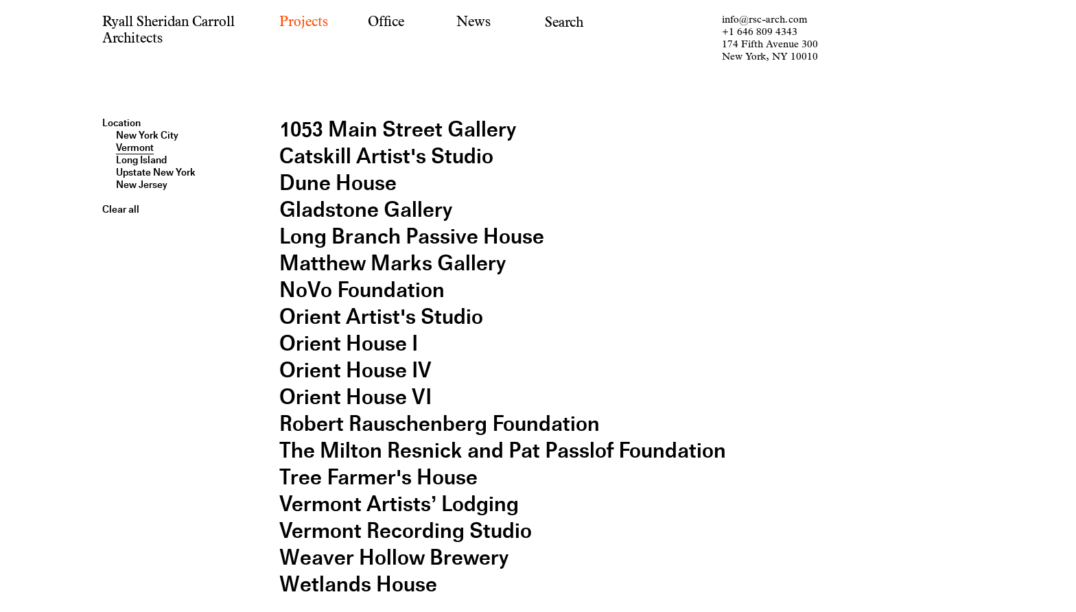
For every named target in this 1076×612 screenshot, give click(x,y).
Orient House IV (355, 370)
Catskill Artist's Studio (386, 156)
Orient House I (348, 343)
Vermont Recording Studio (405, 530)
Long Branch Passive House (411, 236)
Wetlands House (358, 584)
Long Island (141, 160)
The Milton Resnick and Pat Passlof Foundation (502, 450)
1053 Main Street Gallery (397, 129)
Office (386, 21)
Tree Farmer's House (378, 477)
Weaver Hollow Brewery (393, 557)
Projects (303, 21)
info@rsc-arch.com (764, 19)
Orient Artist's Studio (381, 316)
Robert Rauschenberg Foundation (439, 423)
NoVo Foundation (362, 290)
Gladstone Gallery (365, 209)
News (473, 21)
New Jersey (141, 184)
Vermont (135, 147)
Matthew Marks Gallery (392, 263)
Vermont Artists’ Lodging (399, 504)
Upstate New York (156, 172)
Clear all (120, 209)
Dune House (338, 183)
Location (121, 123)
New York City (147, 135)
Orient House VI (355, 397)
